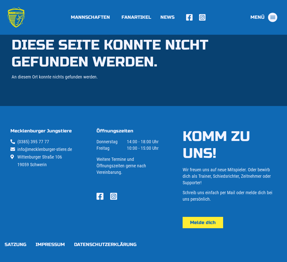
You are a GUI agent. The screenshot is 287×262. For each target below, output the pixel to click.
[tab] (264, 17)
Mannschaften (91, 17)
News (167, 17)
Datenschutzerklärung (105, 244)
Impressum (50, 244)
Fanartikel (136, 17)
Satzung (15, 244)
